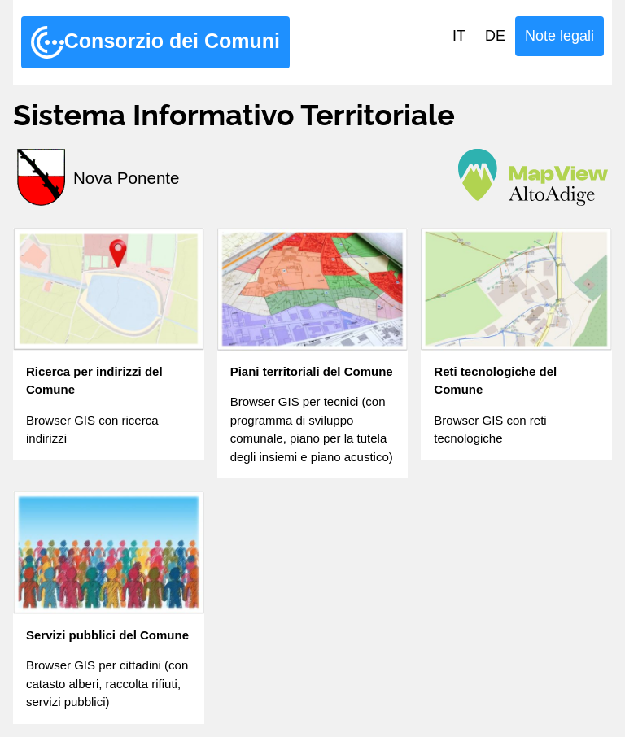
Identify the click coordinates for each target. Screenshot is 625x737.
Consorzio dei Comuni (155, 42)
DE (495, 36)
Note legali (559, 36)
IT (458, 36)
